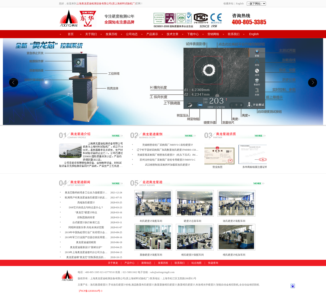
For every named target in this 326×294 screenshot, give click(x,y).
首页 (71, 34)
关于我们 (91, 34)
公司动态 (132, 34)
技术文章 (172, 34)
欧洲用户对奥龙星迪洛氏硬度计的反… (86, 197)
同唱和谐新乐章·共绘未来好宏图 (86, 227)
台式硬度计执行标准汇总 (86, 222)
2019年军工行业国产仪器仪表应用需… (86, 237)
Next (312, 79)
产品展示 (152, 34)
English (240, 3)
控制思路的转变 (86, 217)
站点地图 (196, 262)
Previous (14, 79)
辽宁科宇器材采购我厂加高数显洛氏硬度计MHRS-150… (167, 149)
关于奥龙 (113, 262)
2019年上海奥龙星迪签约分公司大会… (86, 252)
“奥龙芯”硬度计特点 (86, 212)
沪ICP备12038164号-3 (90, 290)
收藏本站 (228, 3)
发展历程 (111, 34)
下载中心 (193, 34)
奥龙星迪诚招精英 (86, 242)
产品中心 (130, 262)
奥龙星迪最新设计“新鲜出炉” (86, 247)
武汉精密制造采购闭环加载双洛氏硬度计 (167, 164)
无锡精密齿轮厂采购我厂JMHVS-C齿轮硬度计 (167, 144)
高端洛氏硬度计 (86, 202)
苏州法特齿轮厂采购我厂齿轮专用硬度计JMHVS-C (167, 159)
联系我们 (234, 34)
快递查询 (213, 262)
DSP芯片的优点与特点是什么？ (86, 207)
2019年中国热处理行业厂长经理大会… (86, 232)
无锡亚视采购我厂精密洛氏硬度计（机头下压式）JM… (167, 154)
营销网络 (213, 34)
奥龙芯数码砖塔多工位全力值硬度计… (86, 192)
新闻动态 (146, 262)
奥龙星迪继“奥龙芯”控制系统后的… (86, 257)
